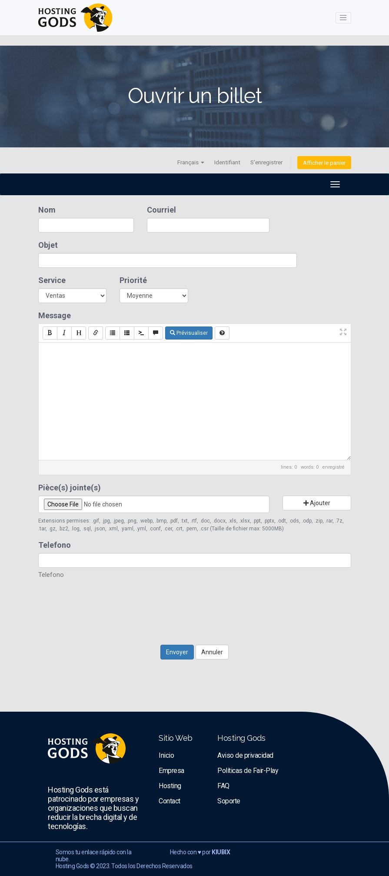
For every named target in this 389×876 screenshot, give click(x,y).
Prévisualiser (189, 333)
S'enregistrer (266, 162)
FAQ (223, 786)
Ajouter (316, 503)
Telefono (54, 545)
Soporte (228, 801)
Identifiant (227, 162)
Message (54, 315)
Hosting (170, 786)
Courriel (161, 209)
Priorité (133, 280)
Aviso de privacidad (245, 755)
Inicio (166, 755)
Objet (48, 245)
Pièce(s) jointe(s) (69, 487)
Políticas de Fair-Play (247, 770)
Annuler (212, 652)
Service (52, 280)
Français (190, 162)
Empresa (171, 770)
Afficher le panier (324, 162)
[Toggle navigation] (343, 17)
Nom (47, 209)
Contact (169, 801)
